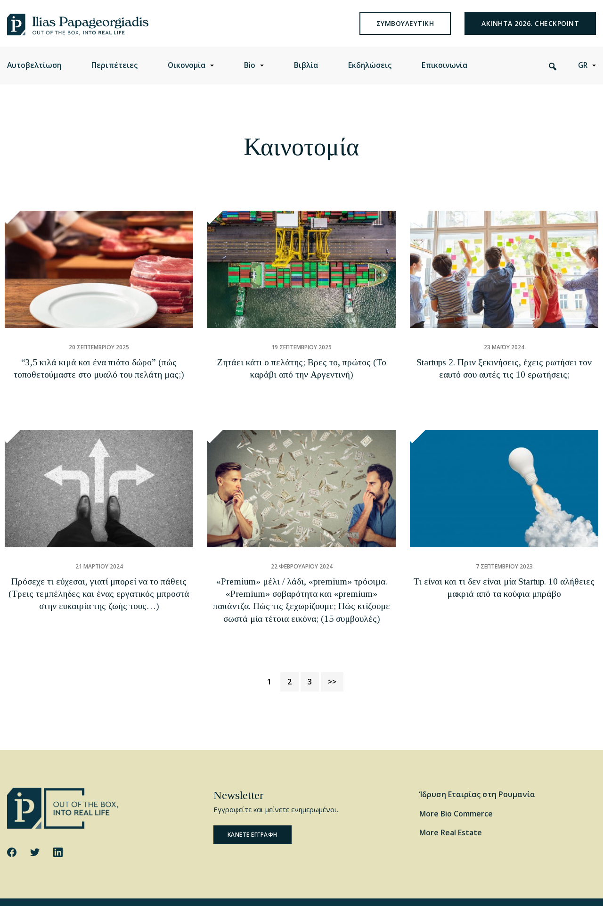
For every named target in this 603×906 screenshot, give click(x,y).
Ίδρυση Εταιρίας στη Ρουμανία (477, 772)
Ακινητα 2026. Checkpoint (530, 30)
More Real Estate (450, 811)
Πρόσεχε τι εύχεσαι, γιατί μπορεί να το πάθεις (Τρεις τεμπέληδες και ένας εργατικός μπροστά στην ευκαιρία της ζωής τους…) (98, 585)
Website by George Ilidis (561, 891)
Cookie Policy (118, 891)
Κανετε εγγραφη (252, 813)
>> (332, 659)
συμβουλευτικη (405, 30)
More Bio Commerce (456, 791)
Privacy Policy (162, 891)
